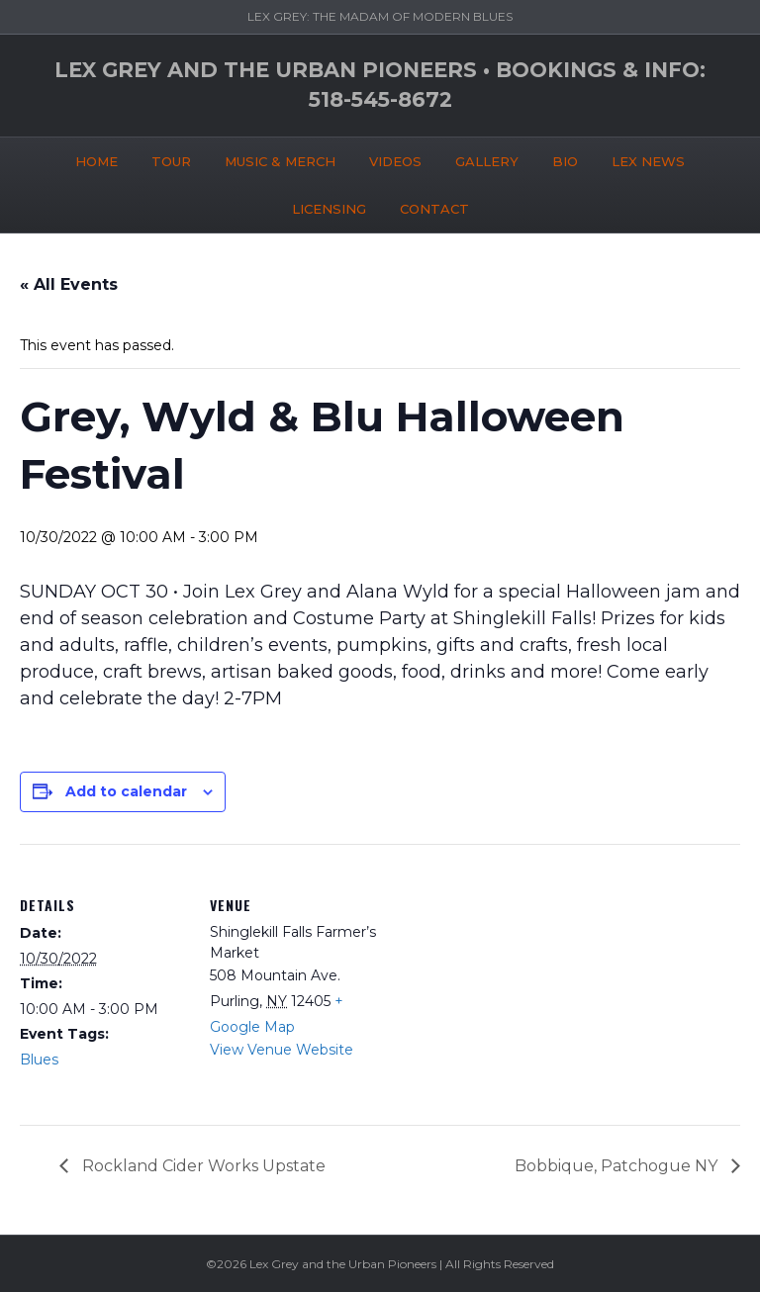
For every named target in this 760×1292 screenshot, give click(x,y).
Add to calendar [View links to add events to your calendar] (126, 792)
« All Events (69, 284)
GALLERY (487, 161)
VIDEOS (395, 161)
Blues (39, 1059)
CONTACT (434, 209)
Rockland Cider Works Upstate (202, 1165)
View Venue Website (281, 1050)
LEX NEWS (648, 161)
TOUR (171, 161)
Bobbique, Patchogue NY (618, 1165)
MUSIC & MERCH (280, 161)
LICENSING (329, 209)
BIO (565, 161)
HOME (96, 161)
